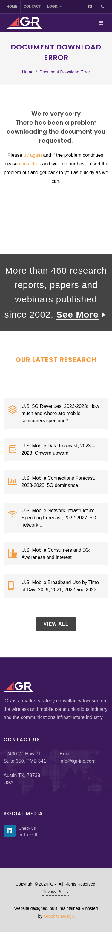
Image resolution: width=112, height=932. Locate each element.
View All (56, 624)
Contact (32, 6)
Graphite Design (59, 916)
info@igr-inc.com (78, 761)
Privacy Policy (55, 891)
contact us (30, 163)
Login (54, 7)
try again (33, 155)
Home (12, 6)
